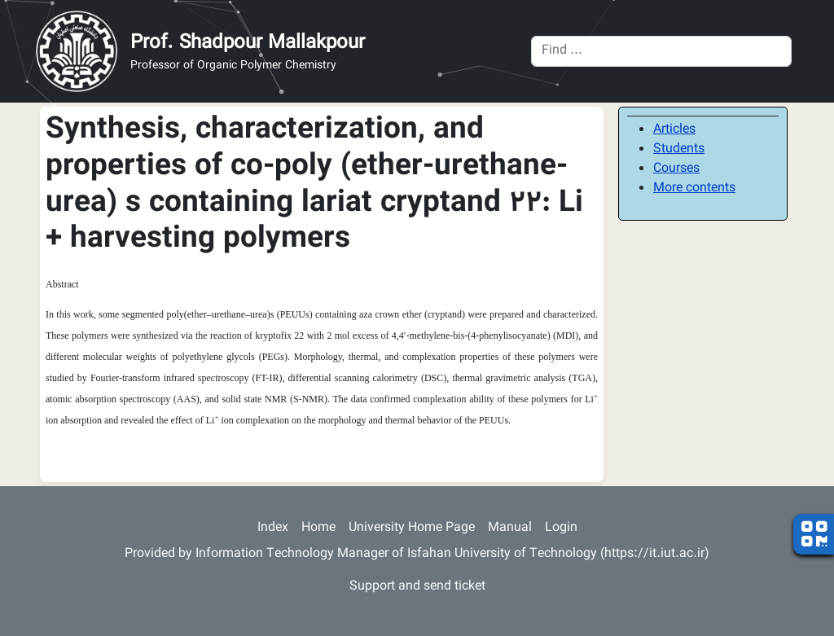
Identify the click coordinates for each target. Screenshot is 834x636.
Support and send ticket (417, 587)
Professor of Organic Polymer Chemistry (233, 66)
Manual (510, 528)
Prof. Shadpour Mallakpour (247, 43)
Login (561, 528)
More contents (694, 188)
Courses (676, 169)
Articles (674, 130)
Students (679, 149)
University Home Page (412, 528)
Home (318, 528)
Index (272, 528)
